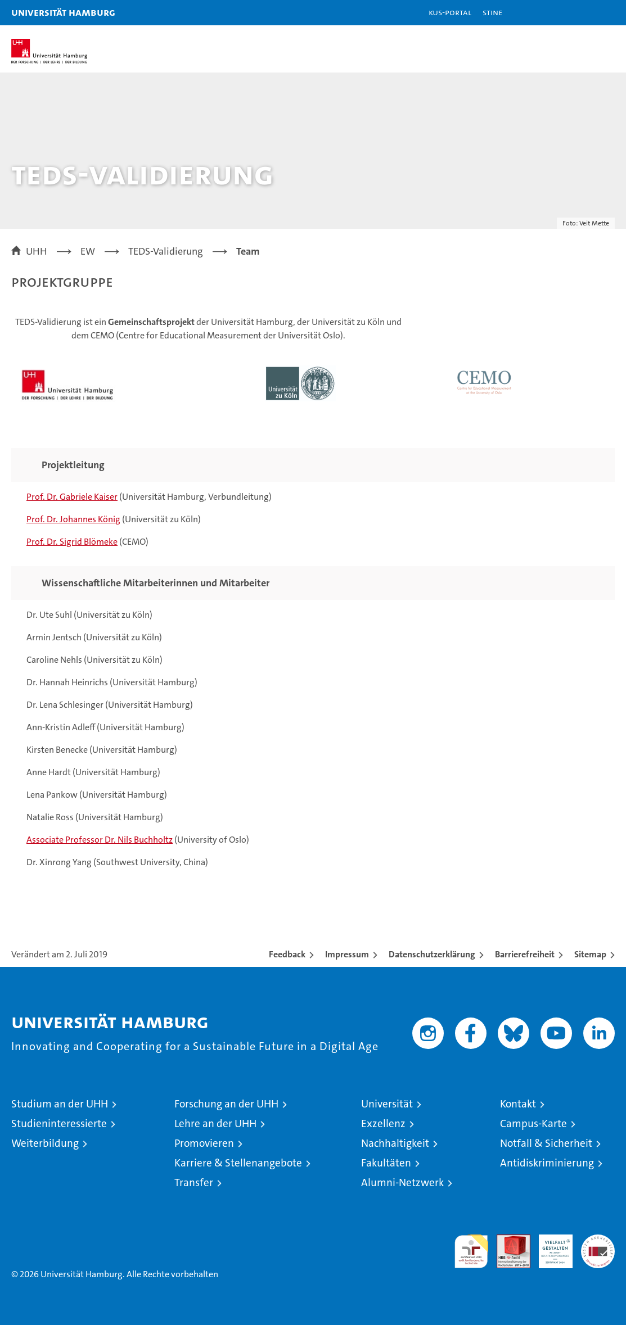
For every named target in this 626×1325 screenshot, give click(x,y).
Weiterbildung (45, 1143)
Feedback (287, 954)
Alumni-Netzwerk (402, 1182)
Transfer (193, 1182)
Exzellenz (383, 1123)
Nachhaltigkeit (395, 1143)
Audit (507, 1240)
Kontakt (518, 1104)
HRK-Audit (549, 1246)
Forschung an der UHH (226, 1104)
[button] (582, 12)
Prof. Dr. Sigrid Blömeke (72, 542)
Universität (387, 1104)
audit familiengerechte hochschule (471, 1251)
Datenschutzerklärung (432, 954)
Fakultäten (386, 1163)
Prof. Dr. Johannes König (73, 519)
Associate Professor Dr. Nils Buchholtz (99, 839)
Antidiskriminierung (547, 1163)
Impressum (347, 954)
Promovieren (204, 1143)
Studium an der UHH (59, 1104)
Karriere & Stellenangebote (238, 1163)
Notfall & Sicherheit (546, 1143)
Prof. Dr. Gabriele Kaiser (72, 497)
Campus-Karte (533, 1123)
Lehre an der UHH (215, 1123)
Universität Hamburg (63, 12)
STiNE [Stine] (492, 12)
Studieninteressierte (59, 1123)
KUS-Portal (450, 12)
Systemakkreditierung (598, 1240)
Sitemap (590, 954)
